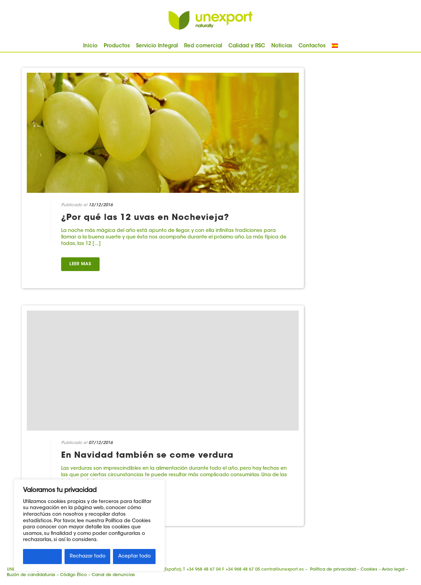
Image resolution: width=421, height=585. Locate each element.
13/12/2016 (101, 205)
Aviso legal (393, 570)
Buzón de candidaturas (31, 575)
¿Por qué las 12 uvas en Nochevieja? (145, 218)
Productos (117, 46)
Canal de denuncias (113, 575)
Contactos (312, 46)
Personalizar (42, 556)
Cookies (369, 570)
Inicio (90, 46)
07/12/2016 (101, 443)
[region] (89, 525)
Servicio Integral (157, 46)
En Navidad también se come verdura (147, 456)
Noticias (281, 46)
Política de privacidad (333, 570)
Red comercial (203, 46)
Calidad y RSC (246, 46)
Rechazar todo (87, 556)
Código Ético (73, 575)
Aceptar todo (134, 556)
